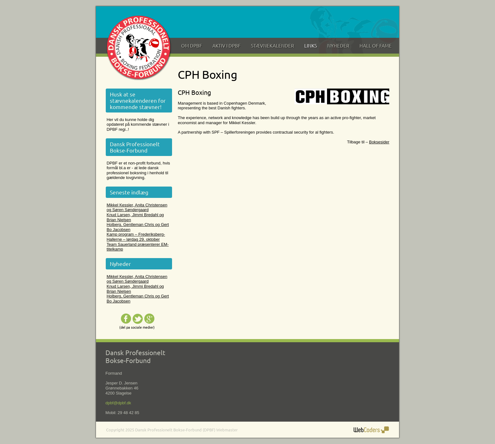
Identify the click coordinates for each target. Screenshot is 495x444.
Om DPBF (191, 46)
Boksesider (379, 142)
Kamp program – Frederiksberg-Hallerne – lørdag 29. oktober (136, 237)
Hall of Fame (376, 46)
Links (310, 46)
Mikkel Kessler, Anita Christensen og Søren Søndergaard (137, 207)
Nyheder (338, 46)
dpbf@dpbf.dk (118, 403)
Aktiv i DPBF (226, 46)
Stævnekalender (272, 46)
